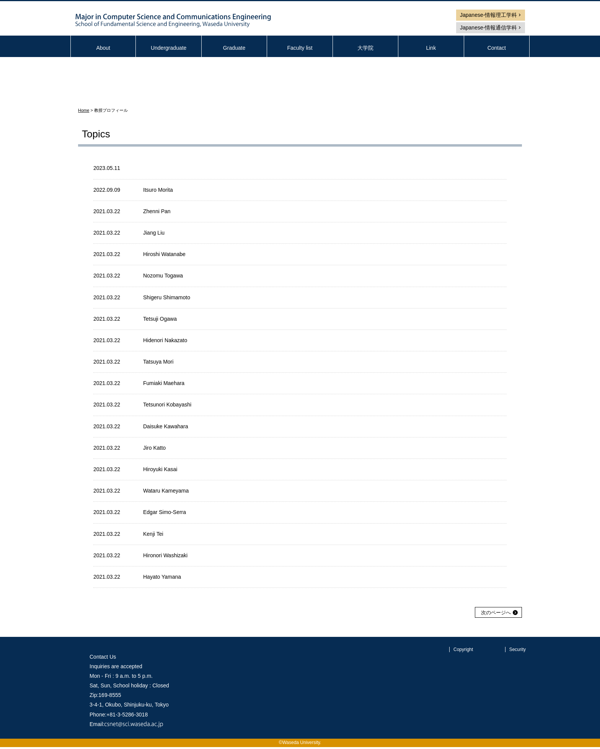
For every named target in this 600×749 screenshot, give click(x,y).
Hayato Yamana (162, 577)
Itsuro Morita (158, 190)
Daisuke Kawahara (165, 426)
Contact (497, 48)
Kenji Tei (153, 534)
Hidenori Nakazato (165, 340)
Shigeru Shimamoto (166, 297)
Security (517, 649)
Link (431, 48)
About (103, 48)
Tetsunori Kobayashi (167, 404)
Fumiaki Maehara (163, 383)
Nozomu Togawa (163, 276)
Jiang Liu (154, 233)
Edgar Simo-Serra (164, 512)
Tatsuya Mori (158, 362)
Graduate (234, 48)
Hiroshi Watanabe (164, 254)
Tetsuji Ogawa (160, 319)
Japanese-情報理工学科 (488, 15)
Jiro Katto (154, 448)
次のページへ (496, 612)
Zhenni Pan (157, 211)
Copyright (463, 649)
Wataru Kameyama (166, 491)
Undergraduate (168, 48)
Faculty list (299, 48)
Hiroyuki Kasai (160, 469)
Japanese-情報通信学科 (488, 27)
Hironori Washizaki (165, 555)
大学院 (365, 48)
